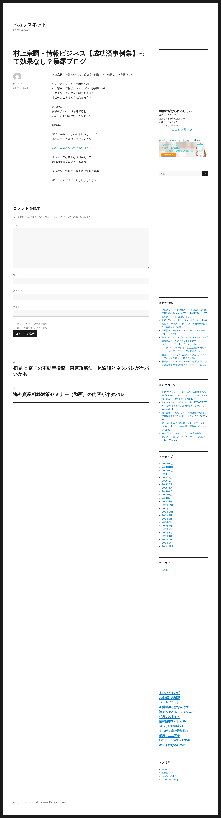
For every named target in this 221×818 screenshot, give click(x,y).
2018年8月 (167, 477)
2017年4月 (167, 532)
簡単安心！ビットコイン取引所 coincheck (179, 140)
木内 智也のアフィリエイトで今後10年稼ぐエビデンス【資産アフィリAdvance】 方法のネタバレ (185, 437)
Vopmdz (166, 409)
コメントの (169, 776)
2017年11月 (167, 508)
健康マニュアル (169, 735)
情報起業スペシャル (172, 721)
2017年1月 (167, 542)
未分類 (165, 569)
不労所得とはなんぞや (174, 707)
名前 (16, 274)
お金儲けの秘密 (169, 697)
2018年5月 (167, 487)
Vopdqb (201, 416)
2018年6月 (167, 484)
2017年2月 (167, 539)
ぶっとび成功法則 (171, 726)
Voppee (166, 429)
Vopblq (173, 440)
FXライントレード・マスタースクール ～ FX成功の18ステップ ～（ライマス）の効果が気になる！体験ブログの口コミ (184, 323)
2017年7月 (167, 522)
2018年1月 (167, 501)
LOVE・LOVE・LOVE (174, 740)
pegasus (17, 83)
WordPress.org (170, 779)
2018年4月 (167, 491)
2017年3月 (167, 536)
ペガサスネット (29, 24)
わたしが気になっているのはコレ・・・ (75, 148)
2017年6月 (167, 525)
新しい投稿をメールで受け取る (32, 328)
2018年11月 (167, 467)
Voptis (189, 398)
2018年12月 (167, 463)
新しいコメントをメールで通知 (32, 323)
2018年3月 (167, 494)
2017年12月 (167, 505)
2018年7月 (167, 481)
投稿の (167, 772)
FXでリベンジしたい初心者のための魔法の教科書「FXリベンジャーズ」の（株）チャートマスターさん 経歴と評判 (185, 395)
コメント (17, 225)
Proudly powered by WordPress (48, 802)
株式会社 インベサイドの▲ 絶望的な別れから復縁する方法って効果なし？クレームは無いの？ (184, 365)
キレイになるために (172, 745)
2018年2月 (167, 498)
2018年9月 (167, 474)
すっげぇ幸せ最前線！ (174, 731)
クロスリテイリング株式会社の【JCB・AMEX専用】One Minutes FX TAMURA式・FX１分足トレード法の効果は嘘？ (184, 313)
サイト (16, 306)
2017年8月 (167, 518)
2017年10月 (167, 511)
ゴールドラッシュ (171, 702)
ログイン (166, 769)
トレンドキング (169, 692)
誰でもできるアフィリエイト (178, 712)
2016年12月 (167, 546)
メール (17, 290)
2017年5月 (167, 529)
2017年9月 (167, 515)
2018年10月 (167, 470)
